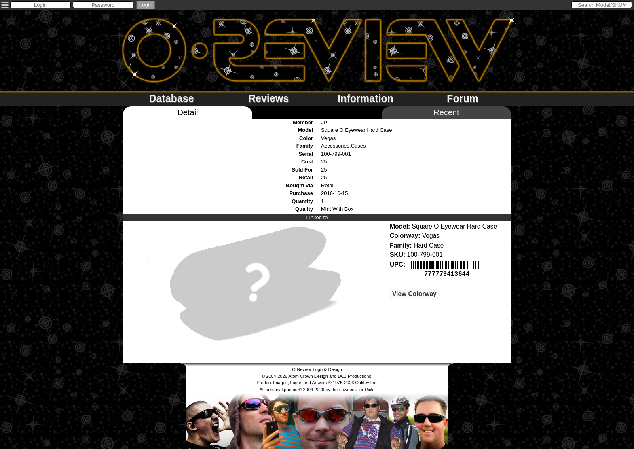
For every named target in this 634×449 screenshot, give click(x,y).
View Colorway (414, 293)
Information (365, 98)
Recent (446, 112)
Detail (187, 112)
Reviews (268, 98)
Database (171, 98)
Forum (462, 98)
